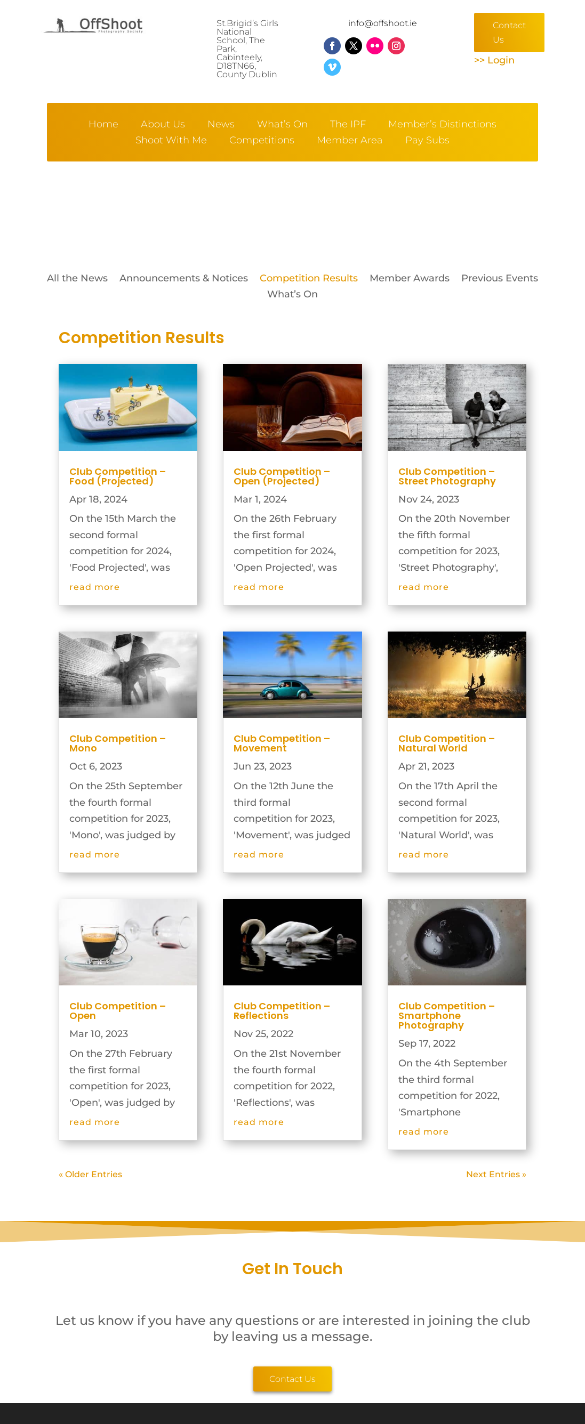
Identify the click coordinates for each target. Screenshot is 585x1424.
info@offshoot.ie (382, 23)
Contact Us (509, 32)
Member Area (350, 141)
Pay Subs (427, 141)
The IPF (348, 125)
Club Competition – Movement (282, 743)
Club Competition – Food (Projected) (117, 476)
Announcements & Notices (183, 279)
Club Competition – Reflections (282, 1010)
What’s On (282, 125)
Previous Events (499, 279)
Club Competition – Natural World (446, 743)
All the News (77, 279)
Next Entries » (496, 1174)
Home (103, 125)
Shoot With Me (171, 141)
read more (94, 587)
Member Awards (410, 279)
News (221, 125)
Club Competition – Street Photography (447, 476)
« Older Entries (90, 1174)
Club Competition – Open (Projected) (282, 476)
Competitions (261, 141)
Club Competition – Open (117, 1010)
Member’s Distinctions (442, 125)
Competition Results (309, 279)
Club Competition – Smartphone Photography (446, 1015)
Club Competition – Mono (117, 743)
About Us (163, 125)
